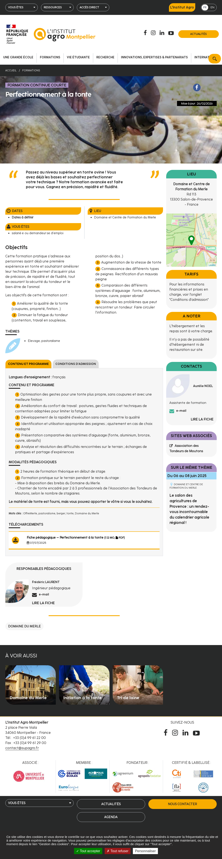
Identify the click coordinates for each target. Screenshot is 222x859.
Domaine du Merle (24, 626)
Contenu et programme (28, 364)
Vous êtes (15, 7)
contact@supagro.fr (22, 748)
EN (212, 7)
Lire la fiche (43, 603)
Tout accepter (88, 851)
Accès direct (89, 7)
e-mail (44, 594)
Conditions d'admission (75, 364)
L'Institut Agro (182, 7)
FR (205, 7)
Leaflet (212, 265)
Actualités (198, 34)
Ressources (53, 7)
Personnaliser (145, 851)
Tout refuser (117, 851)
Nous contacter (182, 804)
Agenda (111, 817)
